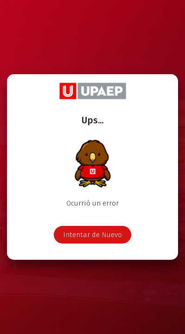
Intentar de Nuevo (92, 235)
